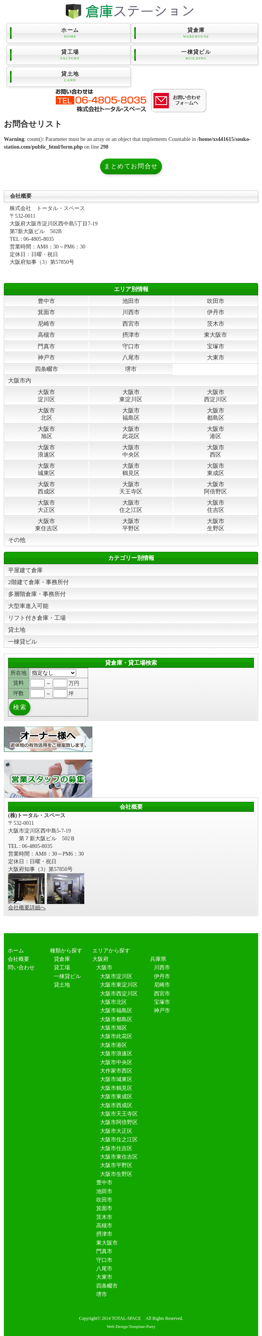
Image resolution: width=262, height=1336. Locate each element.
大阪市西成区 (46, 487)
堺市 (131, 369)
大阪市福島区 (131, 414)
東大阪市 (215, 334)
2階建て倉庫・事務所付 (38, 582)
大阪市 (104, 967)
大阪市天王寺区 (130, 487)
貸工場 (70, 55)
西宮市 (131, 323)
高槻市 (46, 334)
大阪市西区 (215, 450)
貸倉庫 (196, 33)
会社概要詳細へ (27, 908)
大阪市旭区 (46, 432)
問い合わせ (21, 967)
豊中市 (46, 301)
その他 (16, 539)
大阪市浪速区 (46, 450)
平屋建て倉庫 (25, 570)
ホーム (70, 33)
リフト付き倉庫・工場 (37, 617)
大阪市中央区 (131, 450)
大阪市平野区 (131, 524)
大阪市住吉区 (215, 506)
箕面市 (46, 312)
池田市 (131, 301)
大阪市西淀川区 (215, 395)
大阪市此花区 (131, 432)
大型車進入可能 (28, 606)
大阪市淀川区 (46, 395)
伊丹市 (215, 312)
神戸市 (46, 357)
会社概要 (18, 959)
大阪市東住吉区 (46, 524)
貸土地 (70, 77)
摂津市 (131, 334)
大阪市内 (19, 380)
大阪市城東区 (46, 469)
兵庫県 (158, 959)
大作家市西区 (116, 1071)
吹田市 (215, 301)
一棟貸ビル (196, 55)
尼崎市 (46, 323)
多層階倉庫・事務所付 (37, 594)
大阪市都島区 (215, 414)
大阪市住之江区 (130, 506)
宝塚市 (215, 346)
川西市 (131, 312)
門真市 (46, 346)
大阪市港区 (215, 432)
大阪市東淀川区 (130, 395)
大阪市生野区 (215, 524)
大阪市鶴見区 (131, 469)
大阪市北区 (46, 414)
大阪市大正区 (46, 506)
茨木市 (215, 323)
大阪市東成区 (215, 469)
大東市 (215, 357)
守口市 (131, 346)
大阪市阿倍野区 (215, 487)
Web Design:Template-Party (131, 1326)
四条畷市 (46, 369)
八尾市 (131, 357)
